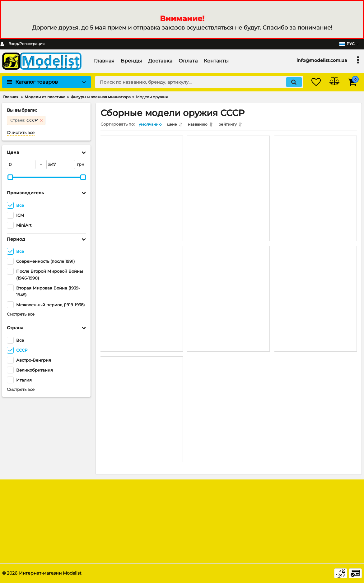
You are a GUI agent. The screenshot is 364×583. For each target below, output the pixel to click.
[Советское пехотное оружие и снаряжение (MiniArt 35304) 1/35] (142, 172)
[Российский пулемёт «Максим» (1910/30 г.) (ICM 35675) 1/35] (142, 392)
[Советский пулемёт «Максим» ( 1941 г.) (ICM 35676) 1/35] (315, 282)
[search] (193, 82)
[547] (60, 164)
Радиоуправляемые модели (217, 523)
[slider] (10, 177)
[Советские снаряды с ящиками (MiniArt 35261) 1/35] (315, 172)
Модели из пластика (210, 506)
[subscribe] (318, 517)
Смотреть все (21, 314)
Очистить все (21, 132)
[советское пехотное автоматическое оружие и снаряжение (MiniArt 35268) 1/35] (228, 172)
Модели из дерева (208, 514)
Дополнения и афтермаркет (217, 540)
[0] (21, 164)
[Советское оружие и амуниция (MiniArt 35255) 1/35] (142, 282)
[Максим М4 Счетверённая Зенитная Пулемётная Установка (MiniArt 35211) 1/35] (228, 282)
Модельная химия (208, 531)
